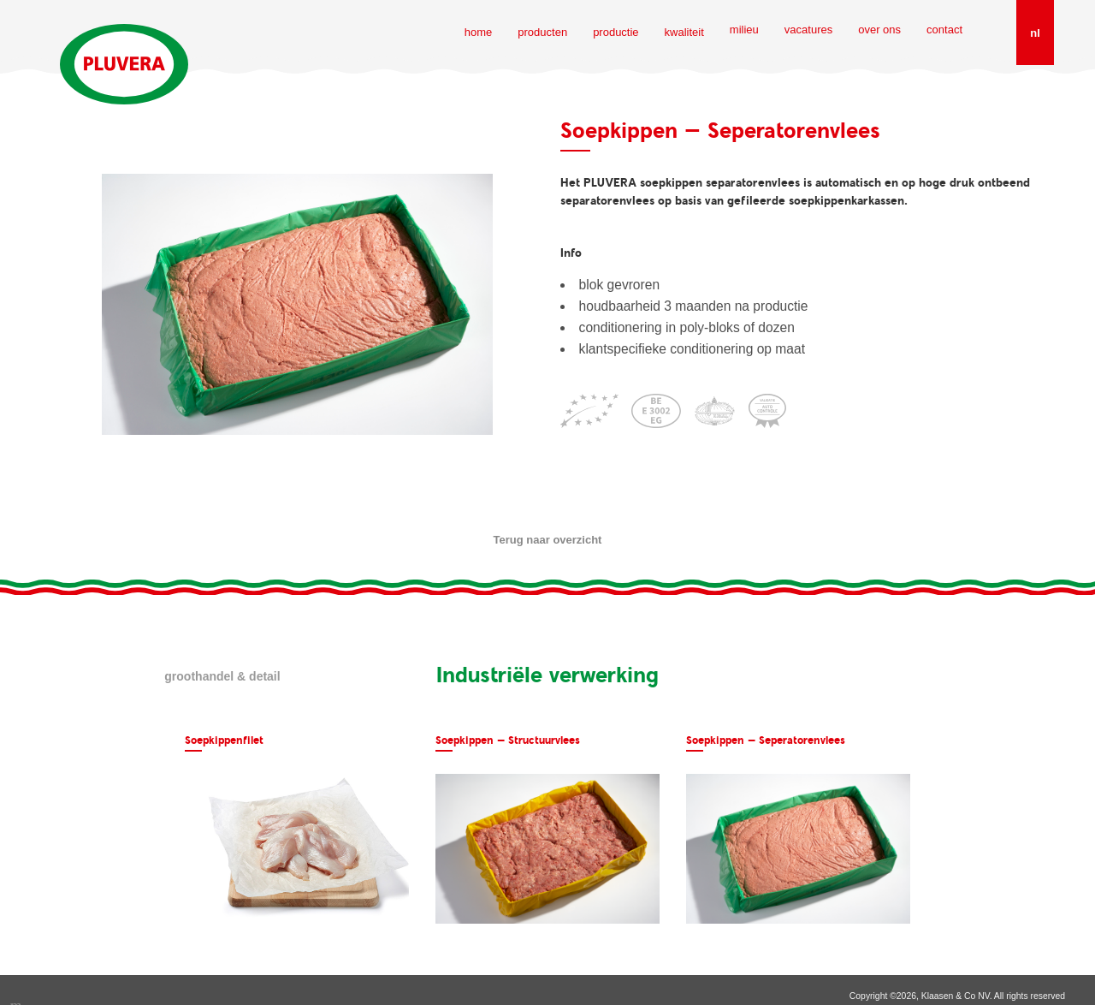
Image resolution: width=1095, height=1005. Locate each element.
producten (542, 32)
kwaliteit (684, 32)
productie (615, 32)
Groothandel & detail (222, 676)
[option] (297, 829)
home (479, 32)
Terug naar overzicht (548, 539)
